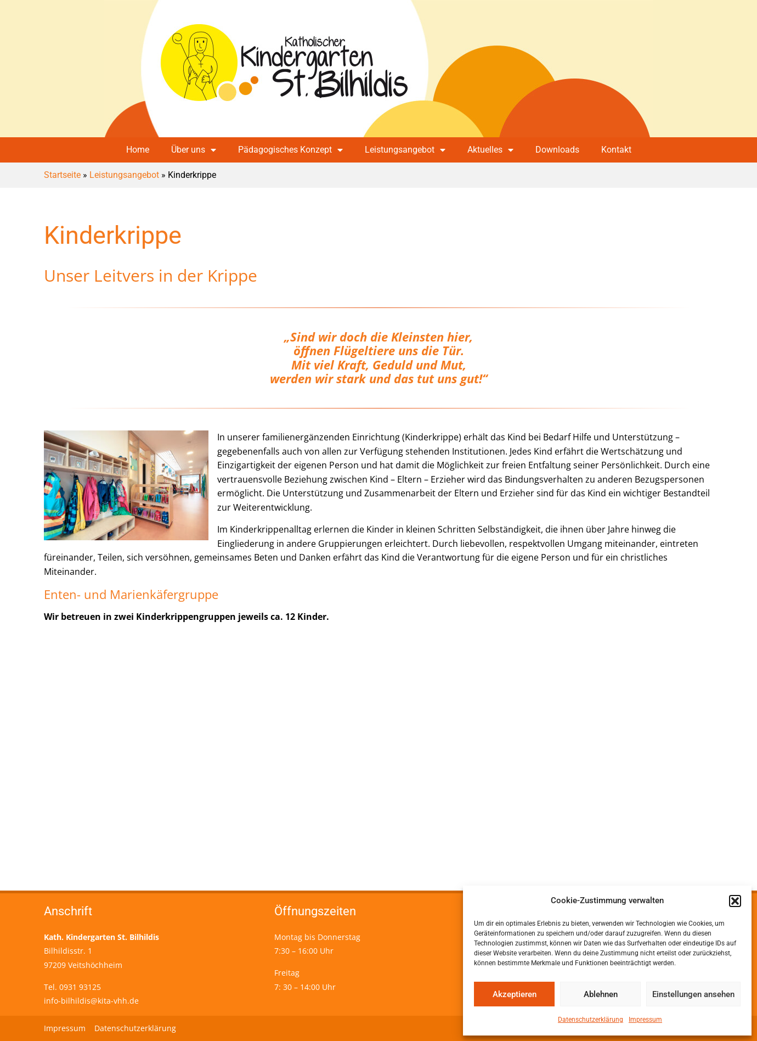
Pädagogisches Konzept (290, 150)
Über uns (193, 150)
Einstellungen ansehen (693, 994)
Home (137, 149)
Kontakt (616, 149)
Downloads (557, 149)
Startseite (62, 175)
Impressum (645, 1019)
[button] (735, 901)
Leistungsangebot (405, 150)
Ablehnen (601, 994)
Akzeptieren (514, 994)
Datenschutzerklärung (590, 1019)
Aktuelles (490, 150)
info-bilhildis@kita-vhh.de (91, 1000)
